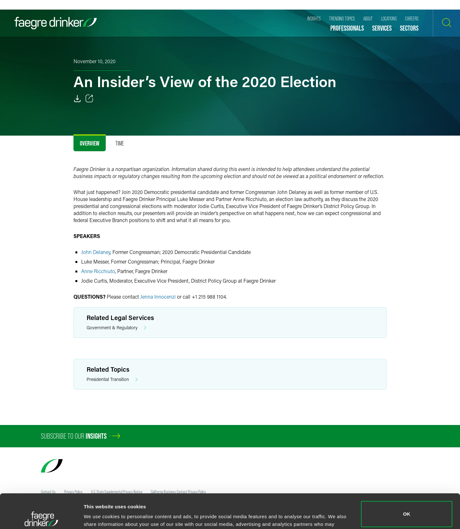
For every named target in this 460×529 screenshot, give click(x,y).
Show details (98, 515)
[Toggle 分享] (89, 98)
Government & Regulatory (116, 327)
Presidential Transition (112, 379)
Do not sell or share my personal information (407, 508)
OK (406, 479)
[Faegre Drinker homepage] (55, 23)
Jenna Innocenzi (158, 296)
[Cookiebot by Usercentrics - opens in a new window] (41, 516)
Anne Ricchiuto (98, 271)
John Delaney (95, 252)
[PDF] (77, 98)
